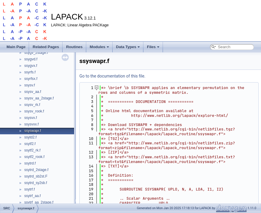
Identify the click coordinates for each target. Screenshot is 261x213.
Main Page (16, 47)
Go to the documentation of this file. (112, 76)
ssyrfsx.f (30, 79)
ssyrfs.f (30, 72)
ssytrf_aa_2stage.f (38, 202)
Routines (74, 47)
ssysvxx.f (31, 124)
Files (153, 47)
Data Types (128, 47)
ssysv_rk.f (32, 105)
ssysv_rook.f (34, 111)
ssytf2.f (30, 144)
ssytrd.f (30, 163)
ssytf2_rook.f (34, 157)
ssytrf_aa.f (32, 196)
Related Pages (46, 47)
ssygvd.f (30, 59)
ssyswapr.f (32, 131)
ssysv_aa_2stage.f (39, 98)
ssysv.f (29, 85)
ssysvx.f (30, 118)
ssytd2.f (30, 137)
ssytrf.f (29, 189)
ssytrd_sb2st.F (35, 176)
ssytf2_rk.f (32, 150)
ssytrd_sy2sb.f (35, 183)
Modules (99, 47)
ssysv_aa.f (32, 92)
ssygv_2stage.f (36, 53)
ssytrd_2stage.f (36, 170)
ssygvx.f (30, 66)
